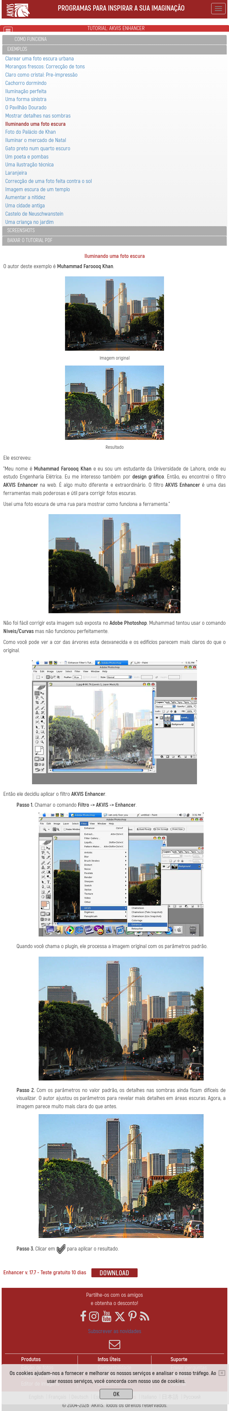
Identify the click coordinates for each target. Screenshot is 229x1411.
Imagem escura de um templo (37, 189)
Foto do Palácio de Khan (30, 131)
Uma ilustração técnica (29, 164)
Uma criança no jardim (29, 222)
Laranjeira (16, 172)
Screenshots (21, 230)
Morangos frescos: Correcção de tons (45, 66)
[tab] (114, 40)
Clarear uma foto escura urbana (39, 58)
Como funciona (31, 39)
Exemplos (17, 49)
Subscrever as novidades (114, 1339)
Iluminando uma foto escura (35, 124)
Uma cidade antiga (25, 205)
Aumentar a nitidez (25, 197)
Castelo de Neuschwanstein (34, 213)
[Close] (221, 1373)
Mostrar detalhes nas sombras (38, 115)
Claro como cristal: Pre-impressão (41, 74)
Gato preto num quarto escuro (37, 148)
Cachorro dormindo (26, 83)
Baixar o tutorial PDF (29, 240)
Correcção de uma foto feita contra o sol (48, 181)
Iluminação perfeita (26, 91)
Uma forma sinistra (26, 99)
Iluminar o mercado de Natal (35, 140)
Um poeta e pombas (27, 156)
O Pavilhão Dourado (26, 107)
